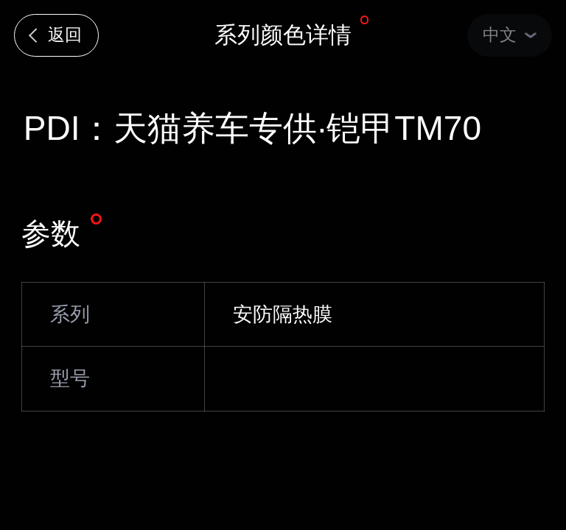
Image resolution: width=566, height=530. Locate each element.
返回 (65, 34)
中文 (500, 34)
